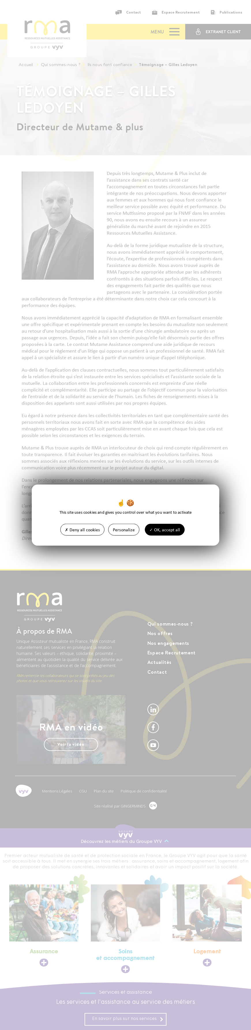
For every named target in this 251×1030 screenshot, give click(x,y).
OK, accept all (164, 529)
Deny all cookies (82, 529)
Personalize (124, 529)
